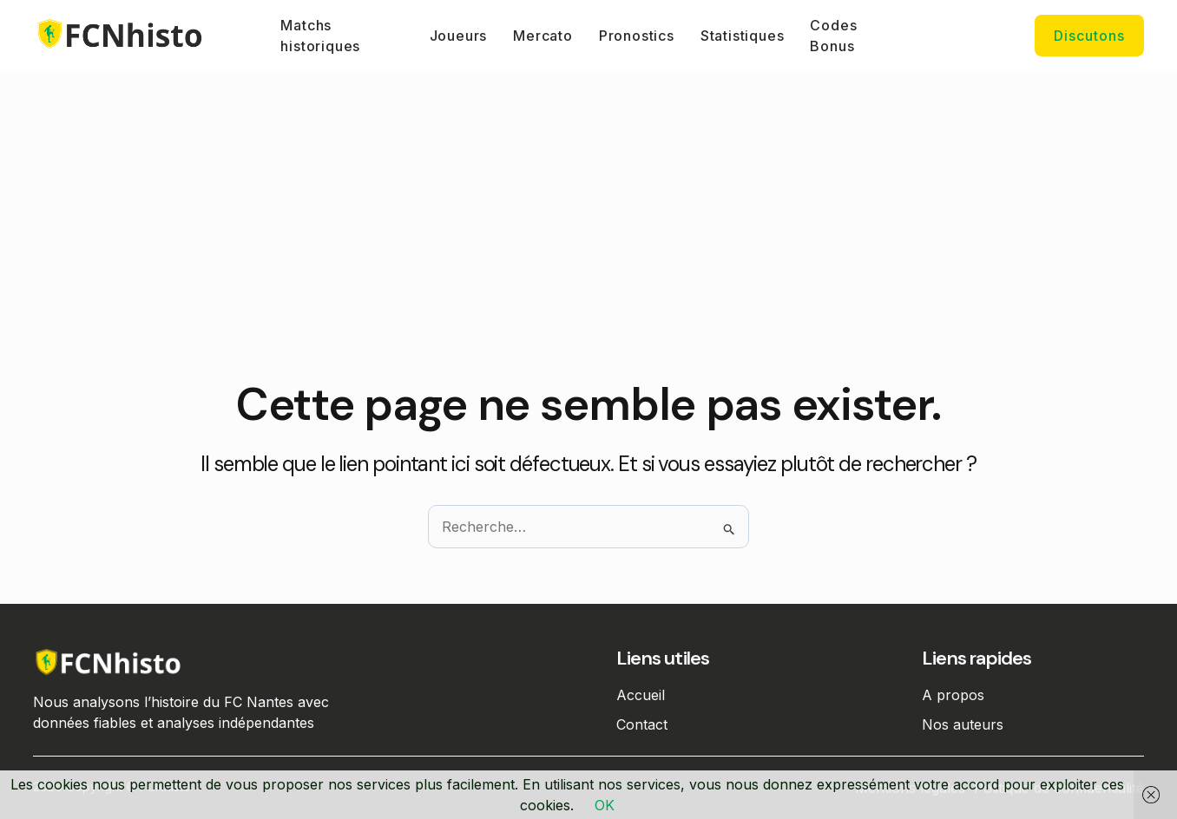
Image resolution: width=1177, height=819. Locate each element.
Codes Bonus (833, 35)
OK (605, 805)
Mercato (543, 35)
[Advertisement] (588, 247)
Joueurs (459, 35)
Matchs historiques (320, 35)
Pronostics (636, 35)
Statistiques (742, 35)
